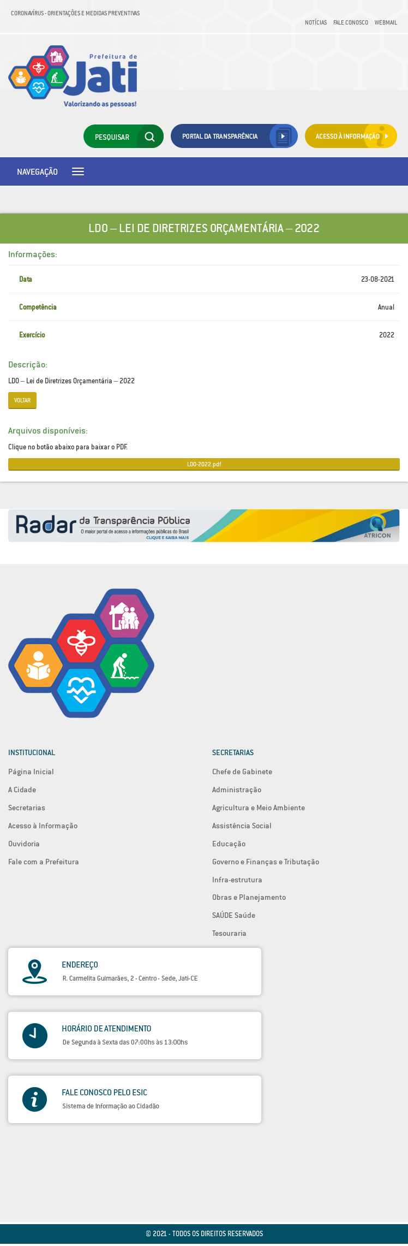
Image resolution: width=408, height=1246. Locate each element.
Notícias (316, 22)
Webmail (386, 22)
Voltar (22, 400)
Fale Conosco (350, 22)
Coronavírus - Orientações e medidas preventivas (75, 13)
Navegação (37, 171)
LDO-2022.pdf (204, 464)
